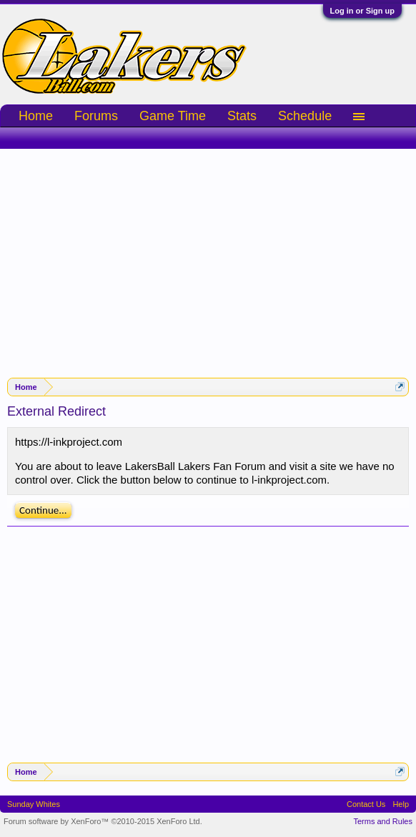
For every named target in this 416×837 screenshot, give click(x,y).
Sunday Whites (33, 804)
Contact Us (366, 804)
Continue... (43, 510)
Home (36, 116)
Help (400, 804)
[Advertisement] (208, 256)
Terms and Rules (382, 821)
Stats (242, 116)
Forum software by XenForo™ (103, 821)
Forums (96, 116)
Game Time (172, 116)
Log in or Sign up (362, 10)
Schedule (305, 116)
